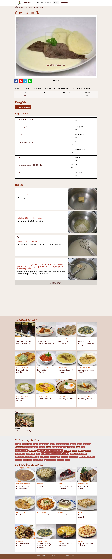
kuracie (40, 450)
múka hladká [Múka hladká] (22, 150)
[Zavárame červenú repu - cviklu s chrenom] (25, 329)
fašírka (42, 447)
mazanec (81, 450)
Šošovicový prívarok (65, 399)
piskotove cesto (30, 453)
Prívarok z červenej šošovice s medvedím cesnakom (86, 343)
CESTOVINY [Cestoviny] (40, 483)
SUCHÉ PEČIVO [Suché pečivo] (20, 541)
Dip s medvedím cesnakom (22, 371)
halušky (71, 447)
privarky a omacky (47, 453)
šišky (34, 460)
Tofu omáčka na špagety (41, 371)
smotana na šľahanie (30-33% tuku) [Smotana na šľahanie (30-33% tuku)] (30, 165)
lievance (48, 450)
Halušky (40, 486)
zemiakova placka (55, 457)
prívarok (59, 453)
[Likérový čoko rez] (66, 503)
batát (30, 444)
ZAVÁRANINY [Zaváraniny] (20, 339)
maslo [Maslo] (20, 134)
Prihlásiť (73, 556)
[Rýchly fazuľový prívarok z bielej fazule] (46, 329)
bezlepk (35, 444)
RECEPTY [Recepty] (64, 2)
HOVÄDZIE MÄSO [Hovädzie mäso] (41, 512)
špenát (40, 460)
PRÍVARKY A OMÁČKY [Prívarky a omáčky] (43, 339)
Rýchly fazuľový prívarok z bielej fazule (45, 342)
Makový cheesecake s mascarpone (65, 487)
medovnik (87, 450)
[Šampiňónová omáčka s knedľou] (87, 358)
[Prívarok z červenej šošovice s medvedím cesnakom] (87, 329)
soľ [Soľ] (19, 173)
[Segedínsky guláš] (25, 503)
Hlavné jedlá (28, 7)
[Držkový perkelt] (46, 503)
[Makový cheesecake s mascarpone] (66, 474)
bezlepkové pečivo (44, 444)
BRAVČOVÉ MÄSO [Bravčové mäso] (83, 483)
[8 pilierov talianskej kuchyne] (24, 420)
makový (74, 450)
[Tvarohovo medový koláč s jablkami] (66, 531)
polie (38, 453)
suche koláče (20, 457)
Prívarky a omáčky (39, 7)
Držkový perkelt (43, 515)
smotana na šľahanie (81, 453)
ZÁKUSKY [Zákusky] (60, 483)
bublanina (72, 444)
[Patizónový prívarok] (87, 386)
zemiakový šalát (73, 457)
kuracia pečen (32, 450)
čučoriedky (19, 460)
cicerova (80, 444)
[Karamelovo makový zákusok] (87, 503)
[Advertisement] (56, 302)
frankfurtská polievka (59, 447)
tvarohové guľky (32, 457)
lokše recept (67, 450)
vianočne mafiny (45, 457)
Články (17, 412)
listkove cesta (57, 450)
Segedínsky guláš (22, 515)
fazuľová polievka (31, 447)
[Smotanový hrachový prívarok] (66, 358)
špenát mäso (60, 460)
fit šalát (48, 447)
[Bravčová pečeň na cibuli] (87, 474)
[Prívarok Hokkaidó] (46, 386)
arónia (18, 444)
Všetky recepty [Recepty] (19, 7)
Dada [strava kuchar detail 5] (24, 95)
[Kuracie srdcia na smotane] (66, 329)
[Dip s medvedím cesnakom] (25, 358)
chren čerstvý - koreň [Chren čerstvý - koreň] (25, 119)
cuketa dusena (87, 444)
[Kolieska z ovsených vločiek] (25, 531)
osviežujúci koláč (20, 453)
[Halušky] (46, 474)
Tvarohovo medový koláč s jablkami (65, 544)
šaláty (29, 460)
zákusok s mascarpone (86, 457)
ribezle (66, 453)
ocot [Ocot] (19, 157)
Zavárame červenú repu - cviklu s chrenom (24, 342)
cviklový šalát (19, 447)
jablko (78, 447)
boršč (53, 444)
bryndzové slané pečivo (62, 444)
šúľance (67, 460)
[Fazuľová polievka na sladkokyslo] (25, 474)
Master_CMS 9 (66, 556)
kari (83, 447)
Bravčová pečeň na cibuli (84, 487)
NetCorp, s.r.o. (47, 556)
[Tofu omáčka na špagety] (46, 358)
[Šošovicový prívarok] (66, 386)
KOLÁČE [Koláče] (60, 541)
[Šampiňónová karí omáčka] (25, 386)
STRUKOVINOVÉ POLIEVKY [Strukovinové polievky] (23, 483)
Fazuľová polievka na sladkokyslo (23, 487)
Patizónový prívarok (85, 399)
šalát (25, 460)
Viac (94, 435)
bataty (25, 444)
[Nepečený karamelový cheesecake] (87, 531)
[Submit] (56, 2)
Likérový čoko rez (64, 515)
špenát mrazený (50, 460)
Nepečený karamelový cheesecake (86, 544)
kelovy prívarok (21, 450)
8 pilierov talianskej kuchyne (23, 431)
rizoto (72, 453)
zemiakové (64, 457)
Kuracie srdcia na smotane (63, 342)
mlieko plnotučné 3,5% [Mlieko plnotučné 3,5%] (26, 142)
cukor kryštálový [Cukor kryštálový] (24, 127)
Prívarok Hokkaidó (44, 399)
